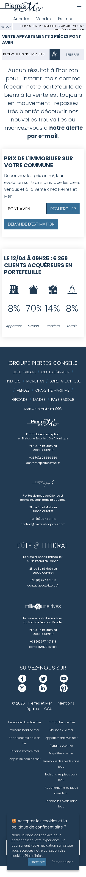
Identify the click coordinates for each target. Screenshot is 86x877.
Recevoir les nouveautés (23, 54)
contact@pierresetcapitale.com (43, 524)
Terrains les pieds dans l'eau (61, 803)
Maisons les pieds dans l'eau (61, 777)
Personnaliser (62, 862)
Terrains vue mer (61, 746)
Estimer (65, 19)
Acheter (21, 19)
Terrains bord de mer (24, 751)
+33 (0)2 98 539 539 (43, 458)
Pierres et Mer (30, 26)
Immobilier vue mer (61, 722)
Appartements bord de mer (24, 740)
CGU (48, 708)
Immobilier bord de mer (24, 722)
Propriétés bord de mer (24, 759)
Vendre (43, 19)
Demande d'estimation (31, 224)
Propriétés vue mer (61, 753)
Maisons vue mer (61, 730)
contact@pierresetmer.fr (43, 463)
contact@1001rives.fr (43, 647)
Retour (6, 27)
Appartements (72, 26)
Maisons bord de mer (24, 730)
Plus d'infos (34, 855)
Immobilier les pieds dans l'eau (61, 764)
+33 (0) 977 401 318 (43, 519)
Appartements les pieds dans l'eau (61, 790)
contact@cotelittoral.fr (43, 585)
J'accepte (37, 862)
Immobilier (51, 26)
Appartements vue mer (61, 738)
